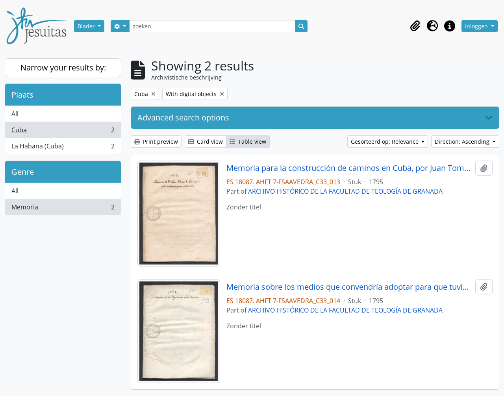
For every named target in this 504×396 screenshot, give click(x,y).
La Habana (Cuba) (63, 147)
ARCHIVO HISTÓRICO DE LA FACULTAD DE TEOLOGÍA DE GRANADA (345, 191)
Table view (248, 141)
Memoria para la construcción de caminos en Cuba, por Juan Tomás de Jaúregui (349, 168)
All (15, 113)
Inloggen (477, 26)
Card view (205, 141)
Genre (22, 172)
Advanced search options (183, 117)
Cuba (63, 131)
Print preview (156, 141)
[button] (415, 26)
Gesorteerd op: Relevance (385, 141)
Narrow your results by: (63, 67)
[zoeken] (212, 26)
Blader (87, 26)
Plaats (22, 94)
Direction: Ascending (463, 141)
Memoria (63, 208)
